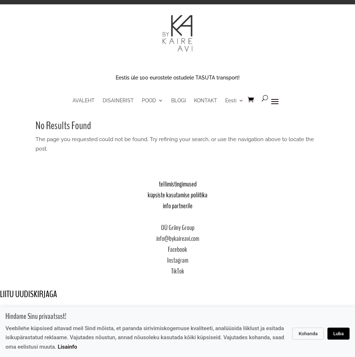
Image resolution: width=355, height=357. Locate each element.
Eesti (230, 100)
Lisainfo (67, 347)
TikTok (177, 271)
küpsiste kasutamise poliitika (177, 195)
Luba (338, 333)
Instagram (177, 260)
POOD (149, 100)
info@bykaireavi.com (177, 238)
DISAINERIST (118, 100)
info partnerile (178, 206)
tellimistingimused (178, 184)
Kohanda (308, 333)
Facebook (177, 249)
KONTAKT (205, 100)
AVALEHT (84, 100)
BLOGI (178, 100)
